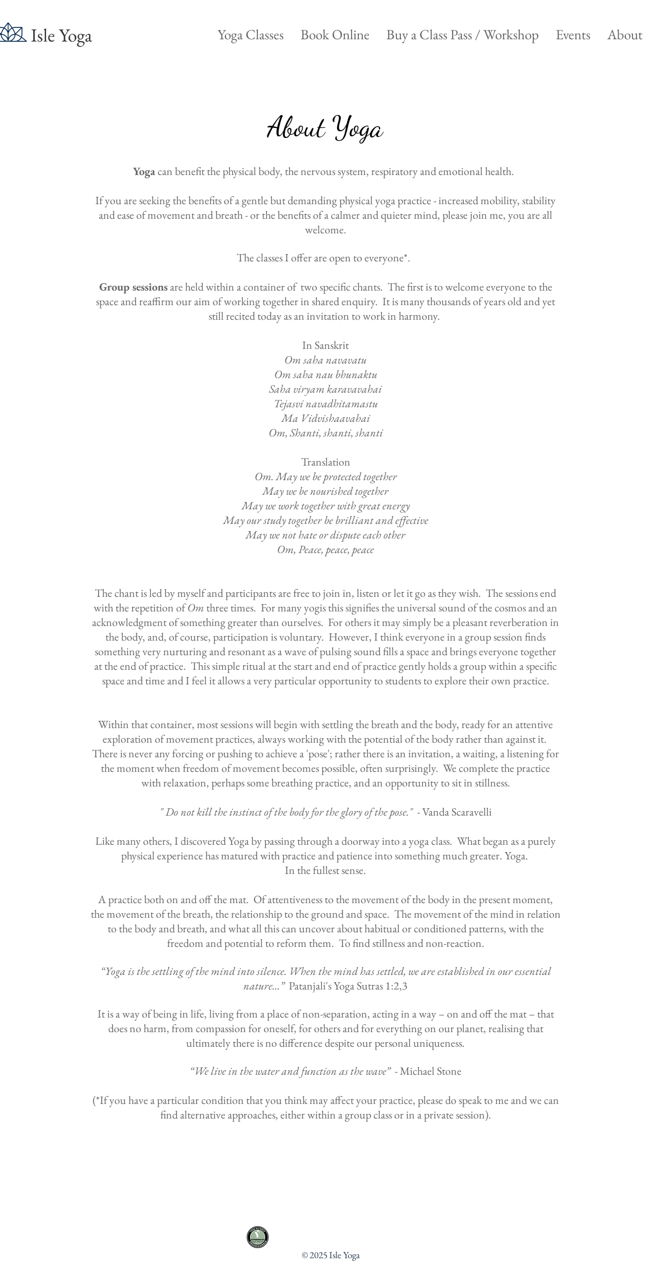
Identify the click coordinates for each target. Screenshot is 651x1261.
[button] (250, 34)
